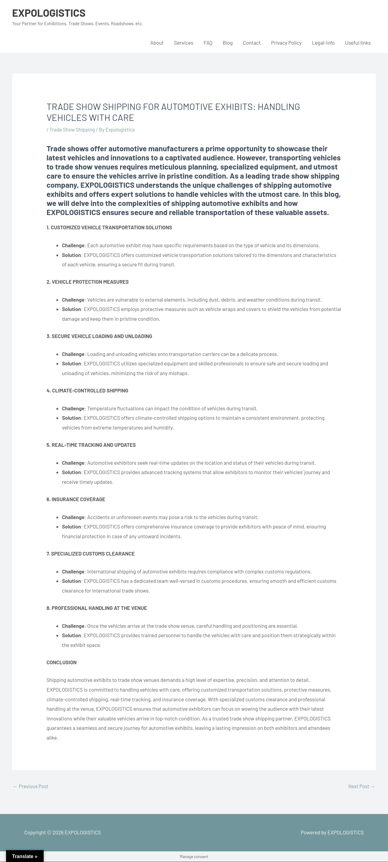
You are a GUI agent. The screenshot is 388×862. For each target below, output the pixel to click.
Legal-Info (323, 42)
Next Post (361, 786)
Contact (252, 42)
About (157, 42)
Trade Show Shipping (73, 129)
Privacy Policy (286, 42)
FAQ (208, 42)
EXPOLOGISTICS (50, 12)
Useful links (358, 42)
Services (183, 42)
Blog (228, 42)
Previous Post (31, 786)
